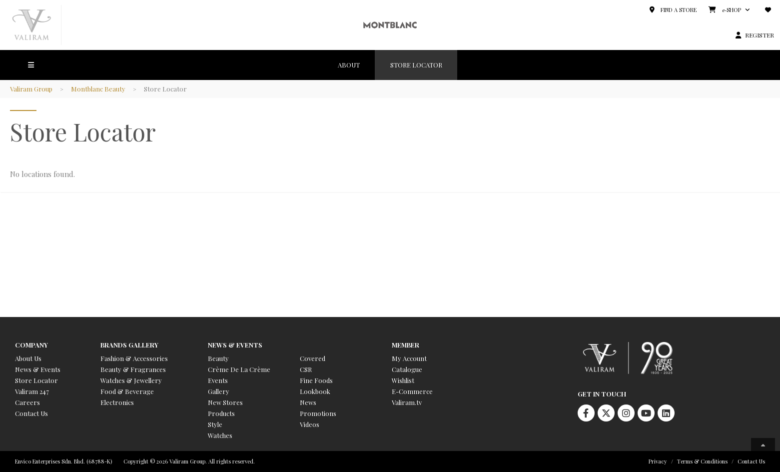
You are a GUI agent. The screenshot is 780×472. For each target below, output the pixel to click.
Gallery (218, 391)
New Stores (225, 402)
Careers (27, 402)
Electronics (117, 402)
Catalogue (407, 369)
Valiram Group (31, 88)
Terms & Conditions (702, 461)
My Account (409, 358)
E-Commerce (412, 391)
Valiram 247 (32, 391)
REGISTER (759, 35)
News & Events (37, 369)
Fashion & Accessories (134, 358)
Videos (309, 424)
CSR (306, 369)
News (308, 402)
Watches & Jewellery (131, 380)
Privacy (658, 461)
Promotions (318, 413)
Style (215, 424)
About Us (28, 358)
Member (405, 344)
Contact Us (31, 413)
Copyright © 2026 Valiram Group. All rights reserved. (189, 461)
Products (221, 413)
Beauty (218, 358)
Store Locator (36, 380)
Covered (312, 358)
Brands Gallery (129, 344)
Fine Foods (316, 380)
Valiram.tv (407, 402)
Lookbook (315, 391)
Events (218, 380)
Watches (220, 435)
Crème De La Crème (239, 369)
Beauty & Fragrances (133, 369)
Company (31, 344)
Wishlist (403, 380)
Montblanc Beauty (99, 88)
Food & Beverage (127, 391)
